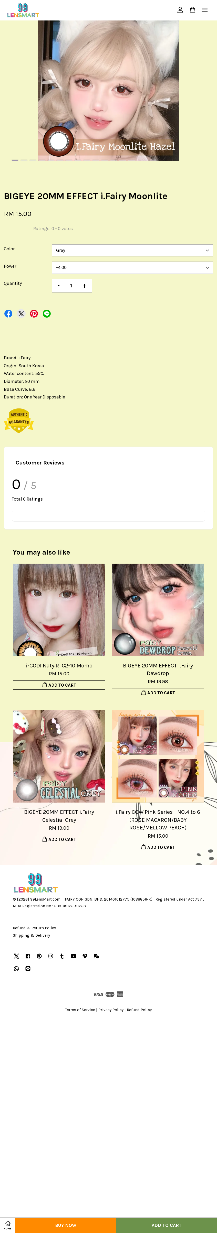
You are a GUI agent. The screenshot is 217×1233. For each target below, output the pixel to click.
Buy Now (65, 1225)
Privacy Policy (110, 1010)
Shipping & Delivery (31, 935)
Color (9, 249)
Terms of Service (80, 1010)
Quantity (13, 283)
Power (10, 266)
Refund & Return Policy (34, 928)
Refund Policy (139, 1010)
